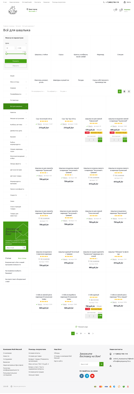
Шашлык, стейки (41, 55)
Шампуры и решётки (61, 81)
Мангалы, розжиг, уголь (41, 82)
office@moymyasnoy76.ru (122, 362)
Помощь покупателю (37, 350)
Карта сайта (58, 362)
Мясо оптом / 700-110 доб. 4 (39, 365)
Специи (120, 55)
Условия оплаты (34, 354)
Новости (6, 357)
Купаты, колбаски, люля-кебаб (81, 56)
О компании (7, 354)
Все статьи (22, 258)
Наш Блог (58, 350)
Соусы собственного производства (101, 82)
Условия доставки (35, 357)
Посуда (81, 81)
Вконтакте (81, 377)
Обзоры (57, 354)
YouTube (92, 377)
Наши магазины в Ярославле (13, 366)
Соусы (61, 55)
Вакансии (6, 363)
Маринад (100, 55)
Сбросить (16, 65)
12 (89, 334)
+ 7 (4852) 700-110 (120, 355)
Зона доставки (34, 376)
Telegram (87, 377)
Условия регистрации (36, 373)
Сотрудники (7, 360)
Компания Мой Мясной (12, 350)
